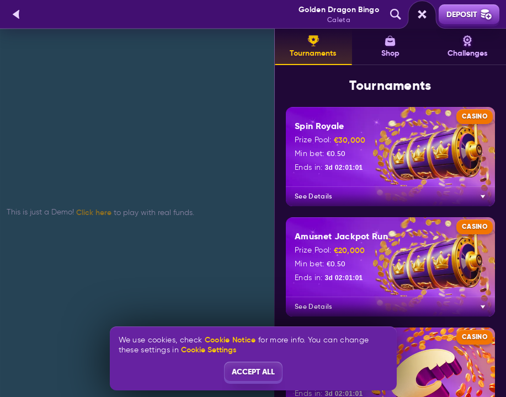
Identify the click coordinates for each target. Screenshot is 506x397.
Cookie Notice (230, 340)
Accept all (253, 372)
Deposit (469, 14)
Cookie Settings (208, 349)
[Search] (396, 14)
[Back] (16, 14)
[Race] (422, 14)
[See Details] (483, 196)
